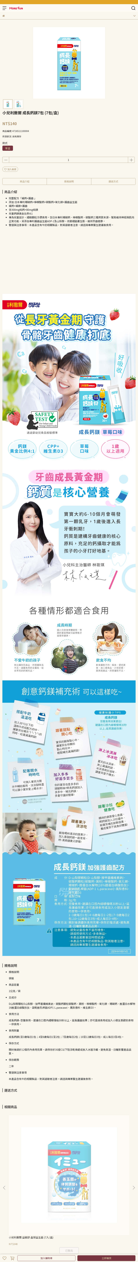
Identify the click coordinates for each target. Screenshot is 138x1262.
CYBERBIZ (78, 1249)
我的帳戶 (38, 1189)
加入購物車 (46, 1258)
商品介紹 (24, 181)
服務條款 (28, 1189)
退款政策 (6, 1189)
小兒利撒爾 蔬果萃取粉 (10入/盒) (110, 1155)
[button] (134, 1145)
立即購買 (106, 1258)
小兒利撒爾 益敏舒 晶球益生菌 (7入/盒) (26, 1155)
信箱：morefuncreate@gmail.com (20, 1212)
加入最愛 (10, 169)
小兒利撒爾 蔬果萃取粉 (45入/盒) (68, 1155)
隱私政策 (17, 1189)
